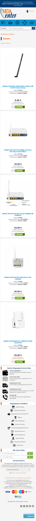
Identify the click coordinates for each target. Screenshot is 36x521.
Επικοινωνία (18, 445)
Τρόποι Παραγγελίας (18, 434)
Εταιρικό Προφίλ (18, 407)
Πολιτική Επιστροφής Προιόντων (18, 428)
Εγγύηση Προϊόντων (18, 431)
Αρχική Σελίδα (8, 478)
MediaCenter (5, 34)
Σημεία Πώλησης (18, 438)
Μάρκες (18, 417)
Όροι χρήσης (28, 478)
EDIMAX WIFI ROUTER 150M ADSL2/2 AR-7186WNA (18, 278)
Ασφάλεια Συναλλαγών (18, 410)
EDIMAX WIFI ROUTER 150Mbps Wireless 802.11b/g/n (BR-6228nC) (18, 150)
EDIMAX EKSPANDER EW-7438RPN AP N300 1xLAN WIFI (18, 342)
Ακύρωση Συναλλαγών (18, 441)
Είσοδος (30, 11)
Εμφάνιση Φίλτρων (6, 43)
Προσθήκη (19, 106)
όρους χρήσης (20, 488)
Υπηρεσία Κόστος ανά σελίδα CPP (18, 414)
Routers (12, 34)
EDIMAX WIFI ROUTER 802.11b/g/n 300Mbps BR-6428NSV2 (18, 214)
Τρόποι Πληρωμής (18, 421)
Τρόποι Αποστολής (18, 424)
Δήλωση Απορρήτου (18, 478)
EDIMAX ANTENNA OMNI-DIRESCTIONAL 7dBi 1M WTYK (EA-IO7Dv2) (18, 87)
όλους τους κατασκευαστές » (19, 473)
